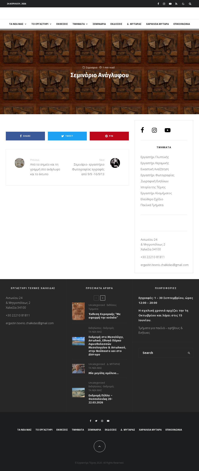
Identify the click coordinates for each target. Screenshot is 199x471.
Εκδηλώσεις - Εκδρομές (101, 330)
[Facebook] (158, 4)
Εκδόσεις (116, 24)
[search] (189, 353)
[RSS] (176, 4)
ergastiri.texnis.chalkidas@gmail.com (165, 265)
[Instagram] (164, 4)
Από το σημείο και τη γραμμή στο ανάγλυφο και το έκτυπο (47, 167)
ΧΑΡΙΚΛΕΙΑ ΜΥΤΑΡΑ (157, 24)
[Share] (25, 136)
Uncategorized (97, 305)
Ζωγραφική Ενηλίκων (154, 181)
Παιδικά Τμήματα (152, 205)
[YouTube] (170, 4)
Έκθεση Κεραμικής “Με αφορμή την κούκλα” (105, 316)
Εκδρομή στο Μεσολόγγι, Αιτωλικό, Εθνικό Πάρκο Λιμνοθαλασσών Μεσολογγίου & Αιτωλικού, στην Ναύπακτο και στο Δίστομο (107, 348)
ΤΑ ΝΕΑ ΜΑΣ (16, 24)
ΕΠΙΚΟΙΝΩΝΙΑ (181, 24)
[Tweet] (67, 136)
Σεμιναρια (99, 24)
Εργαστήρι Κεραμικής (155, 163)
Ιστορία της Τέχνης (153, 187)
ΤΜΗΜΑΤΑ (78, 24)
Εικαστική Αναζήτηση (155, 169)
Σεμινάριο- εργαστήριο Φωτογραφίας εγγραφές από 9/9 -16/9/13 (87, 167)
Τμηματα (93, 309)
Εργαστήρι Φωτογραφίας (157, 175)
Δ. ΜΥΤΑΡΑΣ (134, 24)
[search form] (162, 353)
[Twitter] (96, 421)
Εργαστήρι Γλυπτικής (155, 157)
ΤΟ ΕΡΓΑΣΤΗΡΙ (39, 24)
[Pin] (109, 136)
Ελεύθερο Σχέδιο (152, 199)
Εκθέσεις (62, 24)
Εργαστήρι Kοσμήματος (156, 193)
